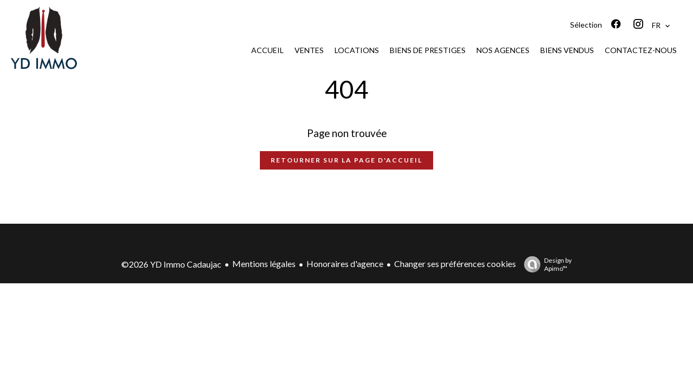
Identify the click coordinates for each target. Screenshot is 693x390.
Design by (545, 264)
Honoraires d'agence (344, 263)
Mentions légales (264, 263)
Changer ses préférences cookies (455, 263)
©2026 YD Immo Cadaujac (171, 264)
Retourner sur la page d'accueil (346, 160)
